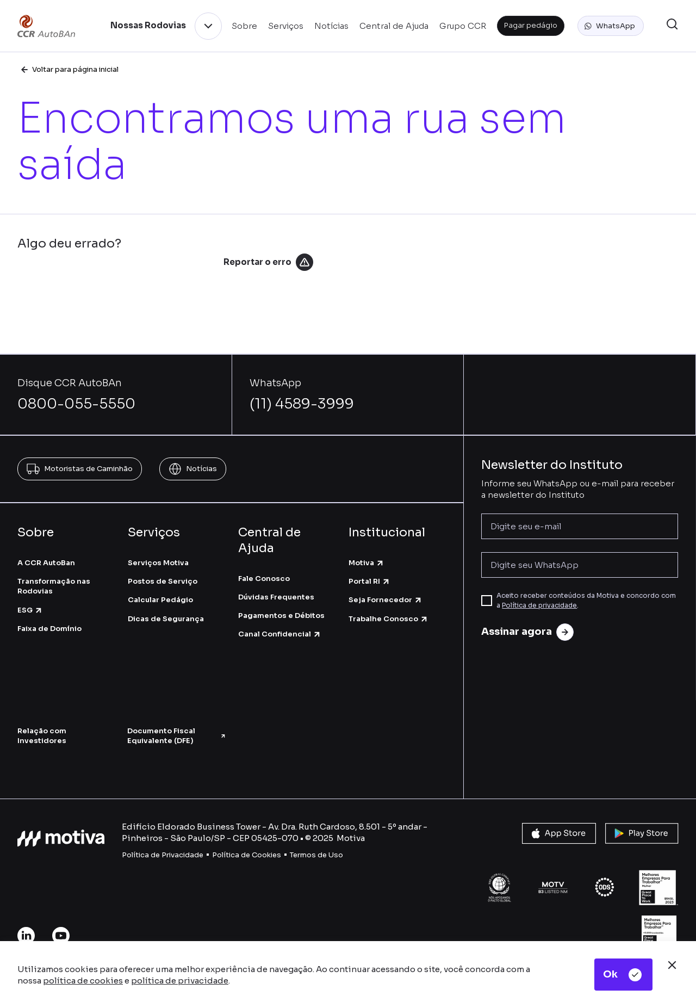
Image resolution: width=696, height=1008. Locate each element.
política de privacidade (179, 980)
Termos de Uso (316, 854)
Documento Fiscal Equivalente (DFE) (176, 735)
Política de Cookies (246, 854)
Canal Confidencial (279, 634)
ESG (30, 610)
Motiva (366, 562)
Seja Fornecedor (385, 599)
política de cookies (83, 980)
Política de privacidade (539, 605)
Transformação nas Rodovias (53, 586)
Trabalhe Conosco (388, 618)
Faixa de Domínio (49, 628)
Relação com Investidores (41, 735)
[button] (610, 26)
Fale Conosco (264, 578)
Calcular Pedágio (160, 599)
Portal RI (369, 581)
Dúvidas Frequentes (276, 597)
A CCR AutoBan (46, 562)
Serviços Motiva (158, 562)
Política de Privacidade (162, 854)
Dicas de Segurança (166, 618)
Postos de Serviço (162, 581)
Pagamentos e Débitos (281, 615)
